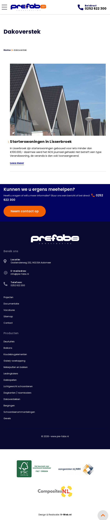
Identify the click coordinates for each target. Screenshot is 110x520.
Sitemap (8, 316)
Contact (8, 322)
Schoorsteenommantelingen (19, 411)
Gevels (7, 418)
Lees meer (17, 163)
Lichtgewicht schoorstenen (18, 386)
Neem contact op (23, 203)
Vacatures (9, 309)
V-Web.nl (66, 514)
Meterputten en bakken (16, 366)
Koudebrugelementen (15, 353)
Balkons (8, 347)
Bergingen (9, 405)
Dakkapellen (10, 379)
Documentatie (11, 303)
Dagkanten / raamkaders (17, 392)
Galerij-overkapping (14, 360)
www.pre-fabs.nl (60, 435)
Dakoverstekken (12, 398)
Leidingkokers (11, 373)
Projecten (8, 296)
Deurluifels (9, 341)
